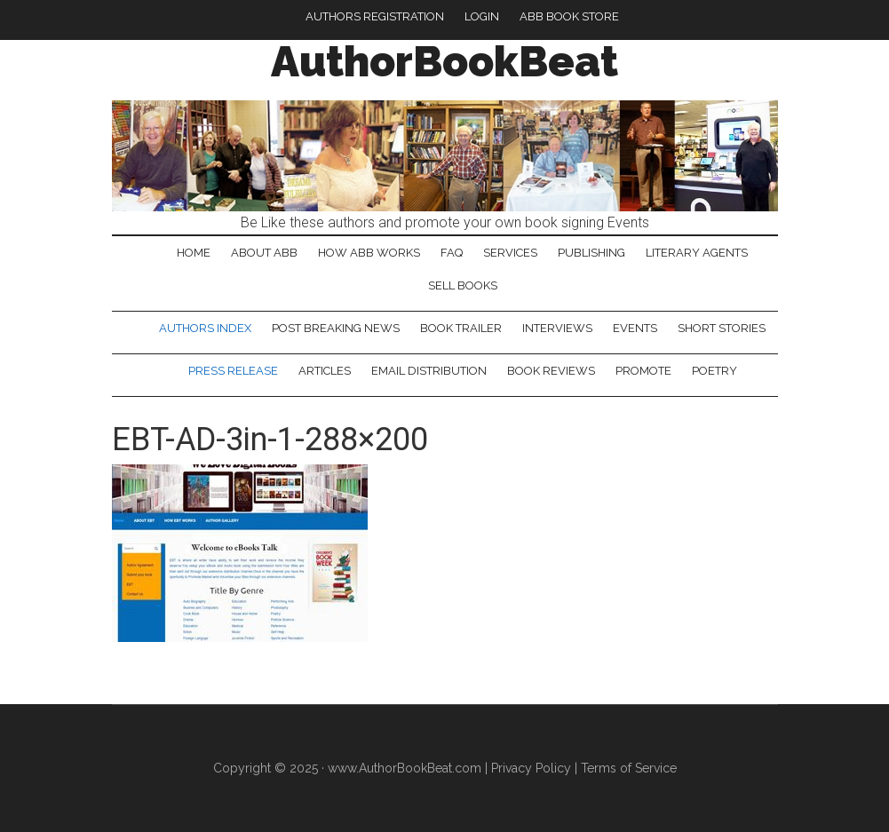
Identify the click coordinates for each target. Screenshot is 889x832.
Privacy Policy (531, 768)
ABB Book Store (569, 16)
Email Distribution (429, 370)
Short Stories (722, 328)
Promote (643, 370)
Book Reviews (551, 370)
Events (635, 328)
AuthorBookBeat (444, 61)
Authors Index (205, 328)
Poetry (714, 370)
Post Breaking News (336, 328)
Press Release (233, 370)
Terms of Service (629, 768)
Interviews (557, 328)
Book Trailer (461, 328)
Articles (324, 370)
